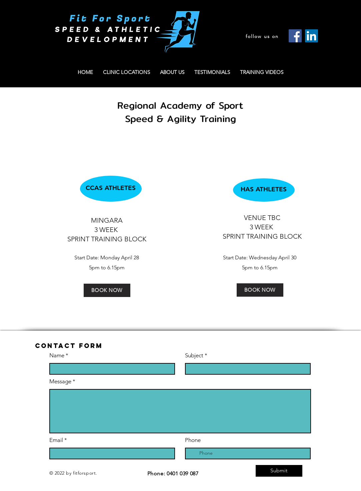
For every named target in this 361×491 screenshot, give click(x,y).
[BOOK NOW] (107, 290)
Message (60, 381)
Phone (193, 440)
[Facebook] (295, 35)
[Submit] (279, 471)
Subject (194, 355)
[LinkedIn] (311, 35)
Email (56, 440)
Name (57, 355)
